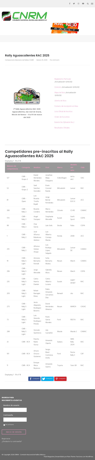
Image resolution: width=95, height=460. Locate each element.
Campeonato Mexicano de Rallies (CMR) (19, 60)
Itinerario (58, 87)
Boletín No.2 (69, 122)
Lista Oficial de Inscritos (63, 111)
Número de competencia (12, 167)
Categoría (26, 167)
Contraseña (8, 415)
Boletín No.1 (59, 122)
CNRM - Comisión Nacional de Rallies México (29, 454)
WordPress (89, 456)
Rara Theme (71, 456)
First (47, 167)
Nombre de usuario (11, 405)
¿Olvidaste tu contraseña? (12, 441)
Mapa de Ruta (60, 92)
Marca (59, 167)
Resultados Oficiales (62, 127)
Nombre (37, 167)
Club (82, 167)
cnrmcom (55, 60)
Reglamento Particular (63, 79)
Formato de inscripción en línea (66, 106)
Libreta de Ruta (60, 100)
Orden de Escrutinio (62, 117)
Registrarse (6, 438)
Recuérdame (9, 425)
